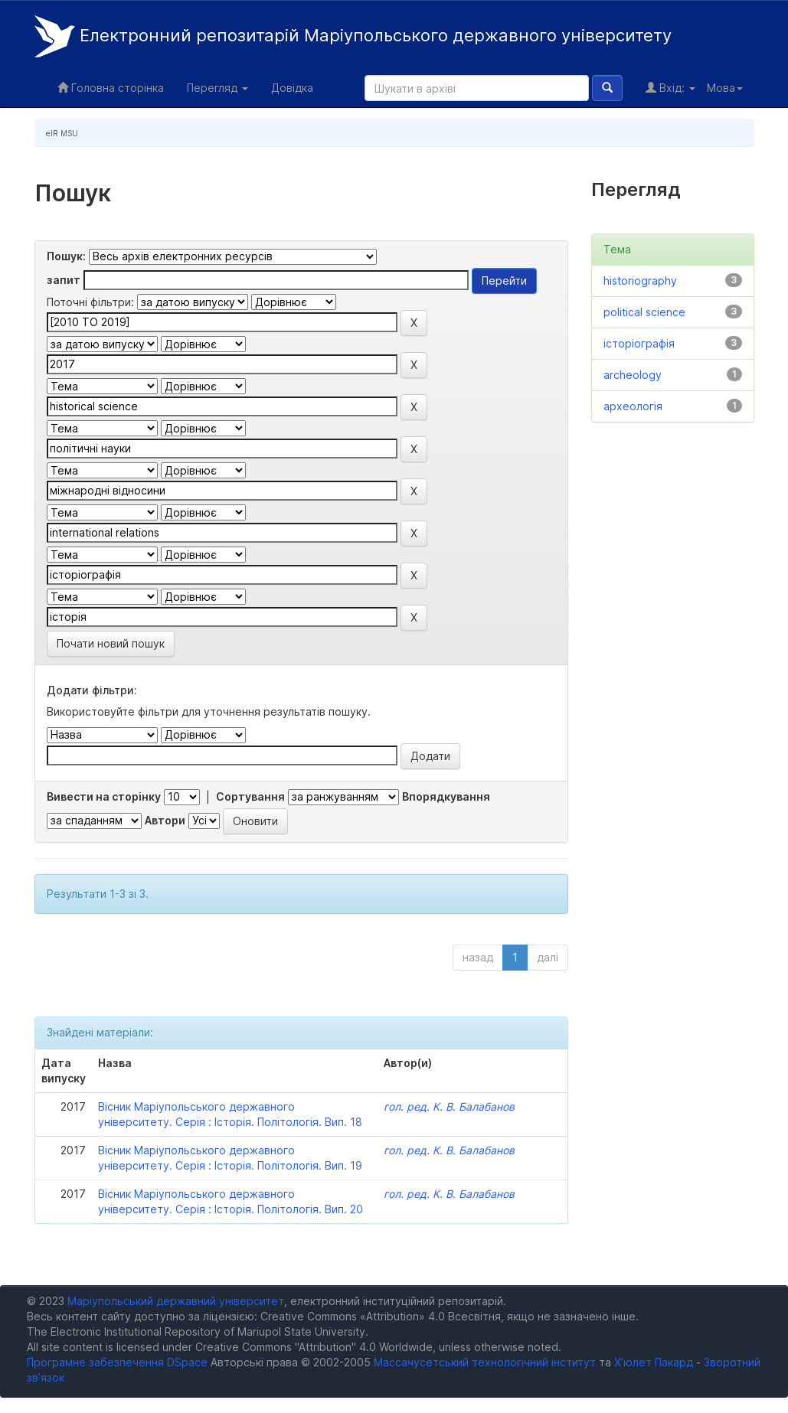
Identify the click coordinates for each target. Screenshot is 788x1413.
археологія (632, 406)
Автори (165, 820)
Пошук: (66, 256)
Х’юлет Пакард (653, 1362)
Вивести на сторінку (104, 796)
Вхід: (670, 87)
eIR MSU (62, 133)
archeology (632, 374)
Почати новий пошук (111, 643)
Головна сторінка (110, 87)
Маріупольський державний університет (175, 1300)
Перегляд (217, 87)
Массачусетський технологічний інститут (485, 1362)
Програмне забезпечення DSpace (117, 1362)
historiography (640, 280)
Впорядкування (446, 796)
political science (644, 311)
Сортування (250, 796)
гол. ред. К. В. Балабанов (449, 1106)
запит (63, 279)
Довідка (292, 87)
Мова (725, 87)
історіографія (639, 343)
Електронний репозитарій (353, 36)
